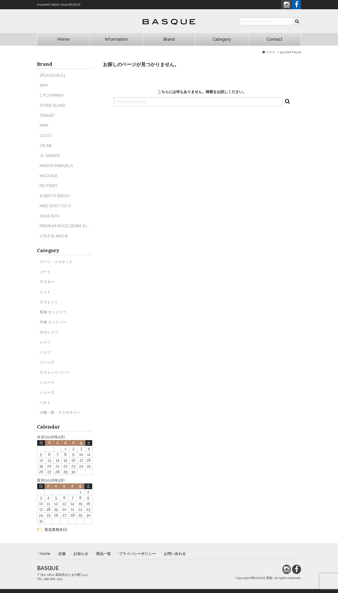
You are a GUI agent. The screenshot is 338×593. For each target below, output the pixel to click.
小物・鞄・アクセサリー (60, 412)
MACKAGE (49, 176)
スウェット (49, 302)
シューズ (47, 392)
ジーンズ (47, 362)
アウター (47, 282)
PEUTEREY (49, 186)
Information (116, 39)
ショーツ (47, 382)
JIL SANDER (50, 156)
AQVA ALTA (49, 216)
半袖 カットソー (53, 322)
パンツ (45, 352)
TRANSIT (47, 115)
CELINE (46, 146)
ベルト (45, 402)
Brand (169, 39)
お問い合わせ (175, 553)
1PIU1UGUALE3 (52, 75)
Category (222, 39)
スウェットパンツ (54, 372)
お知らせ (80, 553)
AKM (44, 85)
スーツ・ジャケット (56, 262)
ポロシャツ (49, 332)
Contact (275, 39)
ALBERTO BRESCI (55, 196)
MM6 (44, 125)
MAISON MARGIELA (56, 166)
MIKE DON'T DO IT (55, 206)
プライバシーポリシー (137, 553)
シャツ (45, 342)
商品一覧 (103, 553)
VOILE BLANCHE (54, 236)
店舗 (61, 553)
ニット (45, 292)
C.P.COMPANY (52, 95)
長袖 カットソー (53, 312)
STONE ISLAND (52, 105)
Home (63, 39)
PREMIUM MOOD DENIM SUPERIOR (70, 226)
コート (45, 272)
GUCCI (45, 136)
